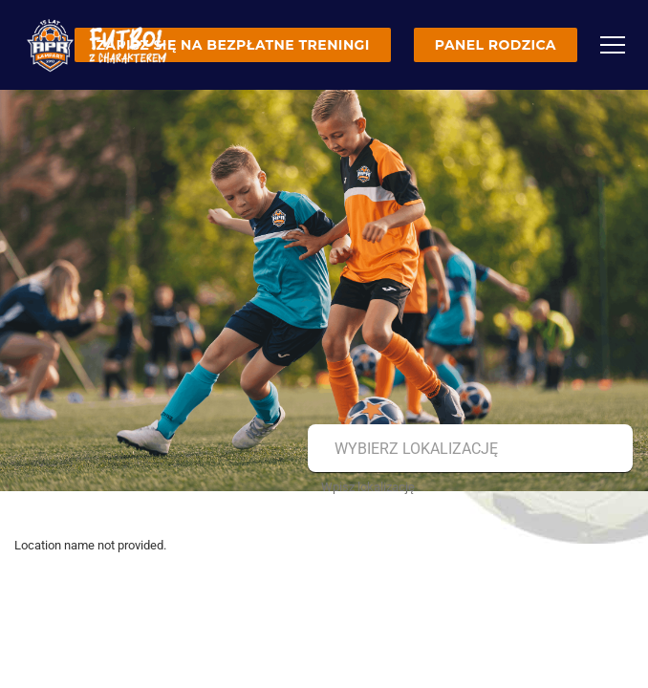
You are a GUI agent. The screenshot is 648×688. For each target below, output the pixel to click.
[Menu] (612, 45)
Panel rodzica (495, 45)
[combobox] (468, 449)
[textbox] (468, 449)
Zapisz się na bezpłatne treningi (232, 45)
